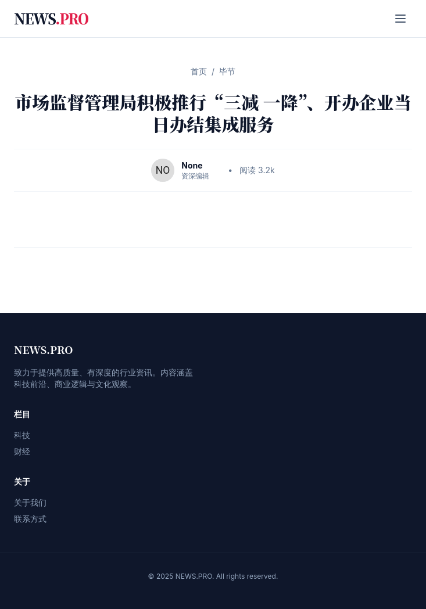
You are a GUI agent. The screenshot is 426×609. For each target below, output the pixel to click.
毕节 (227, 71)
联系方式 (30, 519)
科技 (22, 435)
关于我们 (30, 502)
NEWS (51, 18)
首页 (199, 71)
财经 (22, 451)
